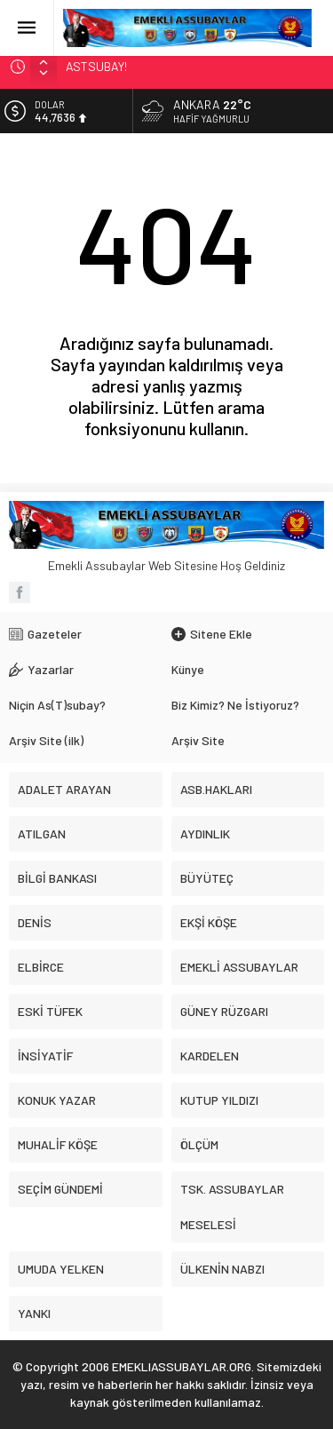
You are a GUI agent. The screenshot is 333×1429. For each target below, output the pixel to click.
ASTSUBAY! (96, 66)
